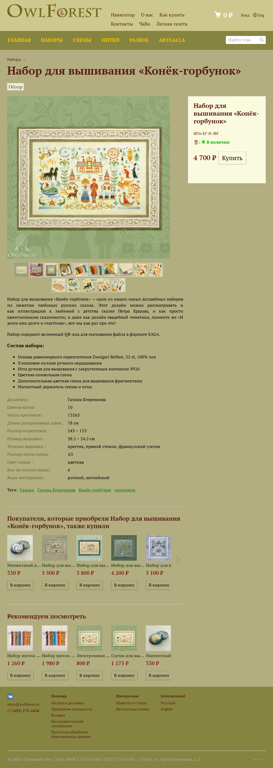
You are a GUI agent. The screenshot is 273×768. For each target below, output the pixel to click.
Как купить (171, 15)
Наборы (52, 40)
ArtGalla (172, 40)
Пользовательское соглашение (67, 723)
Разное (139, 40)
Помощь (59, 695)
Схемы (82, 40)
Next (177, 559)
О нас (147, 15)
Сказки (27, 490)
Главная (19, 40)
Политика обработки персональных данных (71, 734)
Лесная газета (171, 24)
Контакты (122, 24)
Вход (245, 15)
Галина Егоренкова (56, 490)
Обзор (15, 87)
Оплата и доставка (67, 702)
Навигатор (123, 15)
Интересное (127, 695)
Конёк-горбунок (95, 490)
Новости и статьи (131, 702)
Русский (168, 702)
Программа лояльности (72, 709)
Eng (258, 15)
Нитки (110, 40)
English (167, 709)
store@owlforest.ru (23, 704)
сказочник (124, 490)
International (173, 695)
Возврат (58, 715)
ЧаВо (144, 24)
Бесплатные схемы (132, 709)
